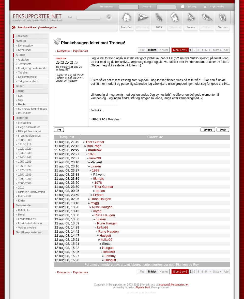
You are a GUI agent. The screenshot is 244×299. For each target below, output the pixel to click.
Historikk (22, 117)
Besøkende (23, 205)
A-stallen (23, 59)
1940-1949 (25, 157)
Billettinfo (23, 210)
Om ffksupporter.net (29, 232)
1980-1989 (25, 174)
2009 (154, 35)
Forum (187, 35)
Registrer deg (217, 6)
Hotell (21, 214)
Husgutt (105, 235)
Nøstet (164, 49)
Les (20, 95)
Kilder (21, 200)
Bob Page (94, 146)
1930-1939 (25, 152)
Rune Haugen (101, 199)
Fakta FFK (24, 196)
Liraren (96, 166)
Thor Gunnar (95, 142)
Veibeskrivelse (27, 227)
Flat (142, 49)
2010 (21, 187)
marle (146, 264)
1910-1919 (25, 144)
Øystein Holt (143, 287)
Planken (182, 264)
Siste (217, 49)
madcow (61, 58)
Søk (69, 17)
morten (156, 264)
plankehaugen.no (47, 27)
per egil (168, 264)
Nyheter (21, 40)
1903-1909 (25, 139)
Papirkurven (80, 50)
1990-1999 (25, 178)
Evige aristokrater (29, 127)
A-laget (20, 54)
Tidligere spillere (28, 81)
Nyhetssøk (24, 49)
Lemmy (110, 256)
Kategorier (63, 50)
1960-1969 (25, 165)
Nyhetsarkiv (25, 45)
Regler (22, 104)
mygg (95, 203)
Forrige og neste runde (32, 68)
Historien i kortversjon (31, 191)
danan (100, 191)
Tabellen (23, 72)
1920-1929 (25, 148)
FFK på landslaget (29, 131)
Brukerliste (24, 113)
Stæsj (171, 35)
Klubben (140, 35)
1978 (92, 154)
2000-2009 (25, 183)
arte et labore (130, 264)
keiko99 (95, 158)
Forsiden (124, 35)
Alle (226, 49)
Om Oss (220, 35)
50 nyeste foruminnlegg (32, 108)
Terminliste (25, 63)
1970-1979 (25, 170)
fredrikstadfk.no (27, 27)
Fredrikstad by (27, 218)
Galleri (203, 35)
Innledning (24, 122)
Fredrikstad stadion (30, 223)
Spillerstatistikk (27, 76)
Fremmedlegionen (29, 135)
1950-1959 (25, 161)
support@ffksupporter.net (173, 284)
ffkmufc (98, 178)
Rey (196, 264)
